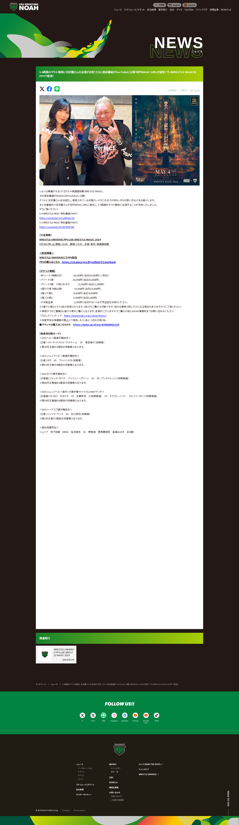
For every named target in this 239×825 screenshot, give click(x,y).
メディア (81, 771)
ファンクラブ (144, 769)
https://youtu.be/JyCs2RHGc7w (57, 218)
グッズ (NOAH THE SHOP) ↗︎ (151, 764)
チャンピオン (116, 768)
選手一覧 (114, 771)
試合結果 (80, 789)
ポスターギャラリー (84, 794)
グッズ (80, 779)
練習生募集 (114, 787)
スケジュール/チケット (85, 784)
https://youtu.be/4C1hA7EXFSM (56, 227)
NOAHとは (113, 782)
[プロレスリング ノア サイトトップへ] (23, 7)
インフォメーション (85, 768)
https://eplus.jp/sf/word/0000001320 (96, 324)
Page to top (228, 798)
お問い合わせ (114, 792)
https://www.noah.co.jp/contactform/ (85, 315)
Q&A (111, 777)
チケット (81, 775)
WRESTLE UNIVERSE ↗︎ (149, 774)
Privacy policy (79, 810)
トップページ (41, 684)
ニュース (54, 684)
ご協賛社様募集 (117, 800)
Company (66, 810)
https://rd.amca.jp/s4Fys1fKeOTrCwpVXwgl (89, 262)
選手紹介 (113, 764)
